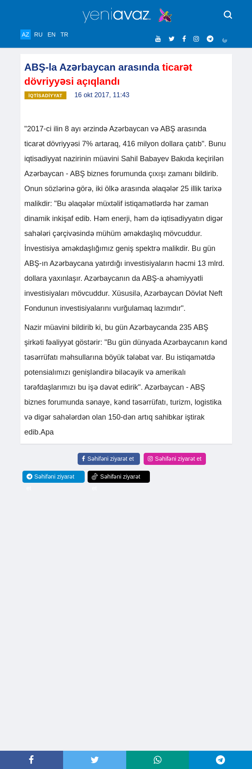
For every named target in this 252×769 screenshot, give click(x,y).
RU (38, 34)
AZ (25, 34)
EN (51, 34)
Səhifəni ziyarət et (108, 458)
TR (65, 34)
